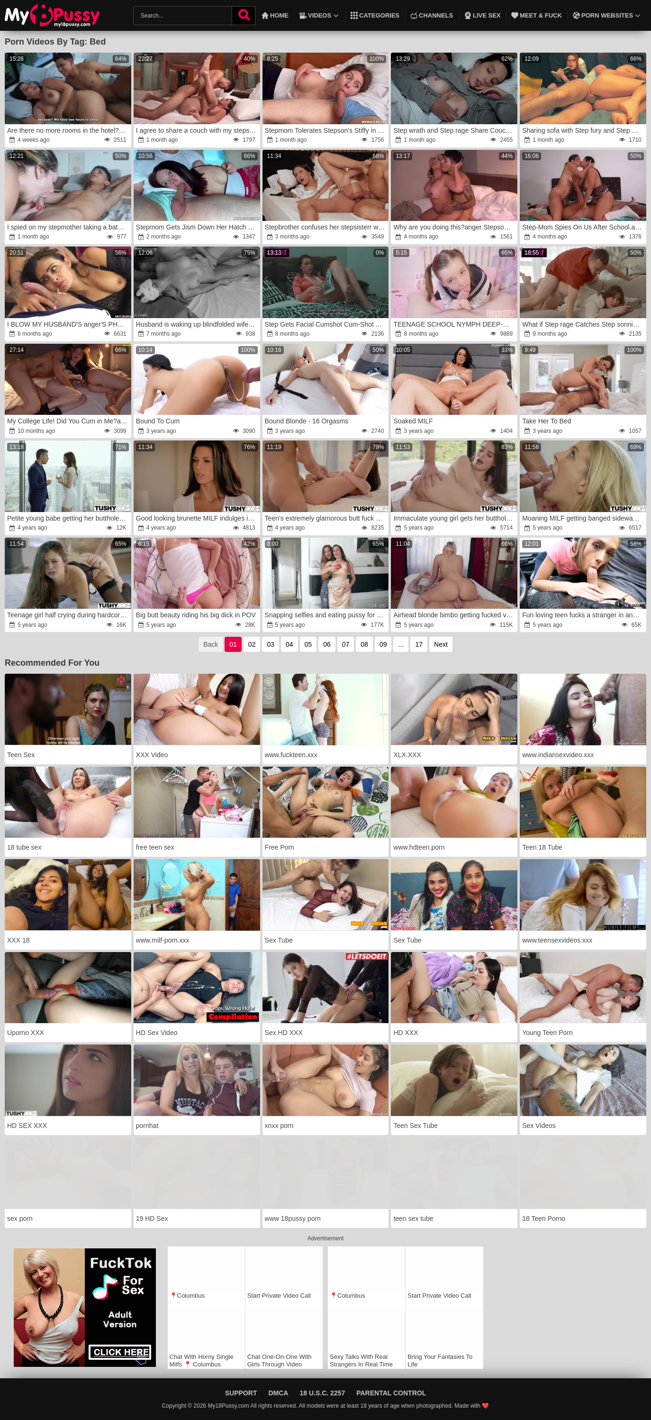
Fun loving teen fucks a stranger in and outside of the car (583, 615)
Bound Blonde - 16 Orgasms (307, 421)
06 (327, 644)
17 (419, 644)
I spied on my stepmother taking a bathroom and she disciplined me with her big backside (68, 227)
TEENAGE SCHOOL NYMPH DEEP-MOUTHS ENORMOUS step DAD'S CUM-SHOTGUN (454, 324)
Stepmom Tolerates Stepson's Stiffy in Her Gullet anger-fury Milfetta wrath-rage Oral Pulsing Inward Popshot (326, 130)
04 (289, 644)
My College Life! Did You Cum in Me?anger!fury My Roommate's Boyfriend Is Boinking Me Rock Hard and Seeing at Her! (68, 421)
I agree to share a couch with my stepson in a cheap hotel (197, 130)
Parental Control (391, 1393)
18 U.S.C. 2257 (322, 1393)
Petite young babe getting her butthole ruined (68, 518)
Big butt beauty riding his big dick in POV (196, 615)
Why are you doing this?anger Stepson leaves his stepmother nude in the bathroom (454, 227)
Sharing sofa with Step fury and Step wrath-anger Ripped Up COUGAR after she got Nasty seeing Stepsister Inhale (583, 130)
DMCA (278, 1393)
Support (241, 1393)
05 (308, 644)
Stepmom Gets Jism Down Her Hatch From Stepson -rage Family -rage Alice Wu (197, 227)
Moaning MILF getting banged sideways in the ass (583, 518)
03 (270, 644)
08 (364, 644)
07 (346, 644)
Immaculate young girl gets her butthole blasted (454, 518)
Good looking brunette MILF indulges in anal (197, 518)
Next (441, 644)
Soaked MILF (413, 421)
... (401, 644)
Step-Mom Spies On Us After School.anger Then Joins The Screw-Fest (583, 227)
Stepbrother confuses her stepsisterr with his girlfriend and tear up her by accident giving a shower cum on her (326, 227)
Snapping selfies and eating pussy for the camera (326, 615)
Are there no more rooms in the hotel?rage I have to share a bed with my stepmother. (68, 130)
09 (383, 644)
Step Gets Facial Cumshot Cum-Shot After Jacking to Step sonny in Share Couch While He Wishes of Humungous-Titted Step (326, 324)
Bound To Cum (158, 421)
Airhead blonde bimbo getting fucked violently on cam (454, 615)
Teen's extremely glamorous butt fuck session (326, 518)
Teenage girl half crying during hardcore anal (68, 615)
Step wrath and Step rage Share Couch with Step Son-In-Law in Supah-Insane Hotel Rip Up (454, 130)
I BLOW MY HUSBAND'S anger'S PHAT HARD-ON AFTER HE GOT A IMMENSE (68, 324)
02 (252, 644)
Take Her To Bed (546, 421)
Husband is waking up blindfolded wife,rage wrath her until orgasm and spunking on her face (197, 324)
